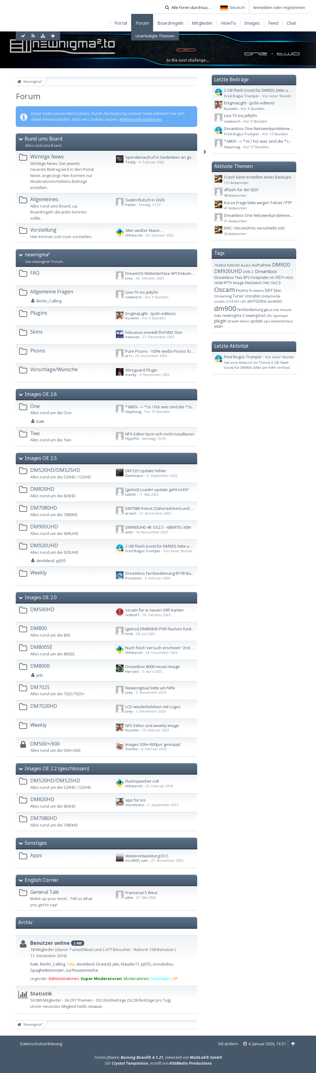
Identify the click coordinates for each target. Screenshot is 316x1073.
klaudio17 (130, 964)
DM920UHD (44, 545)
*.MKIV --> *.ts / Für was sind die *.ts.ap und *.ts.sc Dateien (179, 407)
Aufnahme (261, 265)
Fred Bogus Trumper (142, 551)
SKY (268, 290)
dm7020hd (256, 301)
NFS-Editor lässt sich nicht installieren (159, 434)
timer (244, 321)
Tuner (238, 296)
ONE (265, 282)
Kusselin (132, 318)
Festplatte (259, 277)
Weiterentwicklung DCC (146, 856)
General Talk (44, 892)
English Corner (42, 880)
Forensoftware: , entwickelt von (158, 1057)
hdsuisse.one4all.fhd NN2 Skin (153, 332)
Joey (129, 278)
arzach (130, 513)
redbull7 (132, 614)
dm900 (225, 308)
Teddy (130, 162)
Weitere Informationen (140, 119)
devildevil (45, 560)
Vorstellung (43, 229)
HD (271, 277)
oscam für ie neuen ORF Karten (154, 610)
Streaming (223, 296)
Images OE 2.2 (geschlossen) (57, 768)
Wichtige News (47, 156)
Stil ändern (228, 1043)
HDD (289, 277)
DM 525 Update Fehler (145, 470)
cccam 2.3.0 (223, 301)
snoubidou (163, 964)
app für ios (135, 800)
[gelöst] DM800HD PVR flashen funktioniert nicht (170, 629)
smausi (95, 1006)
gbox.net (271, 309)
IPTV (228, 282)
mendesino (134, 804)
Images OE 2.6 (41, 394)
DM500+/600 (45, 743)
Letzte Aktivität (231, 346)
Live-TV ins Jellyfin (141, 292)
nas (217, 315)
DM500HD (42, 609)
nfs (269, 315)
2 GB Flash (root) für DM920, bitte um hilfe (163, 546)
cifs (243, 301)
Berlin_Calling (48, 301)
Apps (36, 855)
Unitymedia (270, 296)
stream (233, 321)
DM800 (38, 628)
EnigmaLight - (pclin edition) (150, 313)
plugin (220, 321)
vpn (267, 321)
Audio (246, 265)
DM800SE (41, 647)
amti (129, 532)
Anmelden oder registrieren (279, 7)
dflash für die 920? (241, 189)
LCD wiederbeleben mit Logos (153, 706)
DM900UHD (44, 526)
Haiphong (133, 411)
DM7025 (40, 687)
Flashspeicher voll (142, 781)
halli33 (130, 494)
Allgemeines (44, 199)
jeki (39, 675)
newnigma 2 (233, 315)
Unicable (252, 296)
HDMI (218, 282)
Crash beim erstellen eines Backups (257, 177)
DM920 (281, 264)
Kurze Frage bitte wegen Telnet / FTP (258, 202)
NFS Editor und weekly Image (152, 725)
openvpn (280, 315)
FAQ (35, 272)
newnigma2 (255, 315)
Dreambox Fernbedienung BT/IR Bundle (162, 573)
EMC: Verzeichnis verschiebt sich (254, 228)
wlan (218, 326)
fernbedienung (250, 309)
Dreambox (266, 271)
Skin (277, 290)
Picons (37, 350)
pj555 (61, 560)
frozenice (133, 578)
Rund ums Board (43, 138)
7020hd (220, 265)
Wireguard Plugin (141, 370)
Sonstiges (36, 842)
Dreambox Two (228, 277)
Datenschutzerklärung (41, 1043)
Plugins (38, 312)
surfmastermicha (82, 970)
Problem (256, 290)
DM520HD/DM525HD (55, 470)
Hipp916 (132, 438)
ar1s (128, 355)
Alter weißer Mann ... (144, 230)
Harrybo (132, 671)
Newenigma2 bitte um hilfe (150, 688)
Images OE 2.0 (41, 597)
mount (285, 309)
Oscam (224, 289)
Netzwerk (253, 282)
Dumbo (131, 749)
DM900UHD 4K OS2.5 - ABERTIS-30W (158, 527)
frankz (130, 204)
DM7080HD (43, 507)
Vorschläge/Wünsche (54, 369)
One (35, 406)
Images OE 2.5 (41, 458)
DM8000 (40, 666)
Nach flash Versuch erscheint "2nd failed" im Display (174, 647)
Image (238, 282)
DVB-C (248, 271)
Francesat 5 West (141, 892)
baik (40, 421)
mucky (130, 374)
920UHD (233, 265)
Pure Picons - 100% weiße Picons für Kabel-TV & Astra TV (177, 351)
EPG (246, 277)
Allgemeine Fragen (51, 291)
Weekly (38, 572)
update (256, 321)
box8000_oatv (136, 860)
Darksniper (134, 475)
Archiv (25, 922)
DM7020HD (43, 706)
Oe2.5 (275, 282)
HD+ (279, 277)
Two (35, 433)
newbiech (133, 297)
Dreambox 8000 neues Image (152, 666)
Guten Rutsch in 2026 (144, 200)
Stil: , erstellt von (158, 1063)
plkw (129, 897)
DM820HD (42, 489)
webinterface (282, 321)
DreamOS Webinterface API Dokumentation (166, 273)
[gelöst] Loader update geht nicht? (157, 489)
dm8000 (274, 301)
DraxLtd (103, 964)
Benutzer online (50, 943)
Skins (36, 331)
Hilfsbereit (134, 235)
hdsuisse (132, 337)
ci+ (236, 301)
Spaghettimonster (47, 970)
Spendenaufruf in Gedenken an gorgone (163, 157)
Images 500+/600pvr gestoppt (152, 744)
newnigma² (37, 254)
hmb (129, 633)
